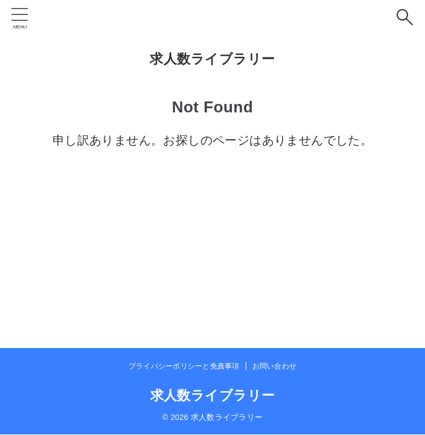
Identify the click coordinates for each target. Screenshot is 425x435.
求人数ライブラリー (212, 58)
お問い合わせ (274, 366)
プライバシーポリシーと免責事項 (184, 366)
